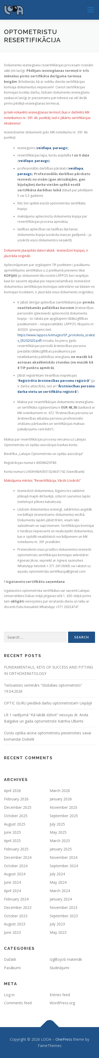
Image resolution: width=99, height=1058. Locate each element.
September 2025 (64, 815)
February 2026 (16, 798)
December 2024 (17, 857)
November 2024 (63, 857)
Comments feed (18, 1002)
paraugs (60, 148)
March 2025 (60, 840)
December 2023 (17, 907)
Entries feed (60, 994)
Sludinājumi (59, 967)
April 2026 (12, 790)
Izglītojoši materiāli (66, 959)
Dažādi (10, 959)
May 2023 (58, 932)
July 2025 (57, 824)
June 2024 (12, 882)
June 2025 (12, 832)
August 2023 (14, 923)
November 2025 (63, 807)
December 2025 (17, 807)
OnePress (63, 1039)
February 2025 (16, 849)
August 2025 (14, 824)
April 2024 (12, 890)
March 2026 (60, 790)
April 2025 (12, 840)
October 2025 (15, 815)
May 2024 (58, 882)
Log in (9, 994)
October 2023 (15, 915)
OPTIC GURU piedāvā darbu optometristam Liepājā (48, 703)
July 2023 (57, 923)
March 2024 (60, 890)
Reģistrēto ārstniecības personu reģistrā (53, 380)
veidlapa (44, 148)
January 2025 (61, 849)
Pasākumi (12, 967)
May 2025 (58, 832)
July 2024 (57, 873)
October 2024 (15, 865)
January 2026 (61, 798)
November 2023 (63, 907)
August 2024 (14, 873)
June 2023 (12, 932)
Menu (90, 10)
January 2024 (61, 899)
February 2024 (16, 899)
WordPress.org (62, 1002)
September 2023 (64, 915)
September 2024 (64, 865)
